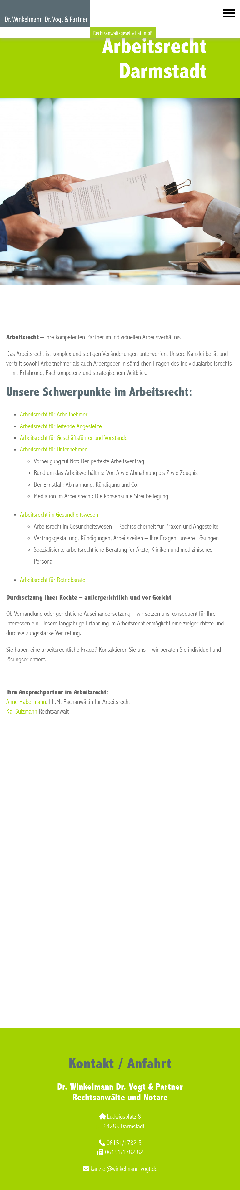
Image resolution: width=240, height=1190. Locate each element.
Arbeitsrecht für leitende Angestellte (61, 426)
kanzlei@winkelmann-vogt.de (120, 1169)
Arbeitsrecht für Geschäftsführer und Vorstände (74, 438)
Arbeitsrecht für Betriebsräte (52, 580)
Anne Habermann (26, 702)
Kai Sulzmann (21, 711)
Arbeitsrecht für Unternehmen (54, 449)
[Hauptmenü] (229, 14)
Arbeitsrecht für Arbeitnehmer (54, 414)
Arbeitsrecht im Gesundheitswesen (59, 515)
